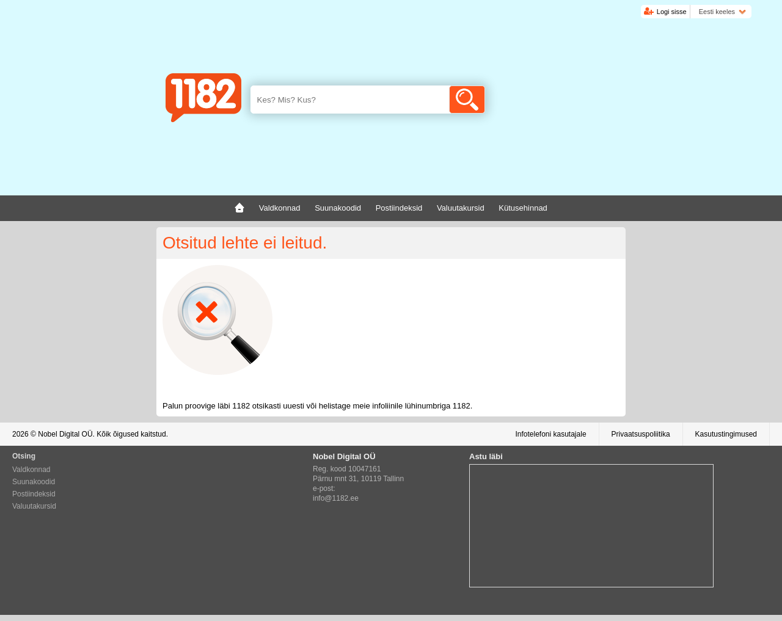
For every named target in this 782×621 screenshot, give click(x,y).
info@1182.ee (336, 498)
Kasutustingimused (726, 434)
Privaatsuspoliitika (641, 434)
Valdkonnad (31, 469)
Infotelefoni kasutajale (550, 434)
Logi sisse (672, 11)
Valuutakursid (34, 506)
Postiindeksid (34, 494)
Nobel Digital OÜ (65, 434)
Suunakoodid (33, 482)
